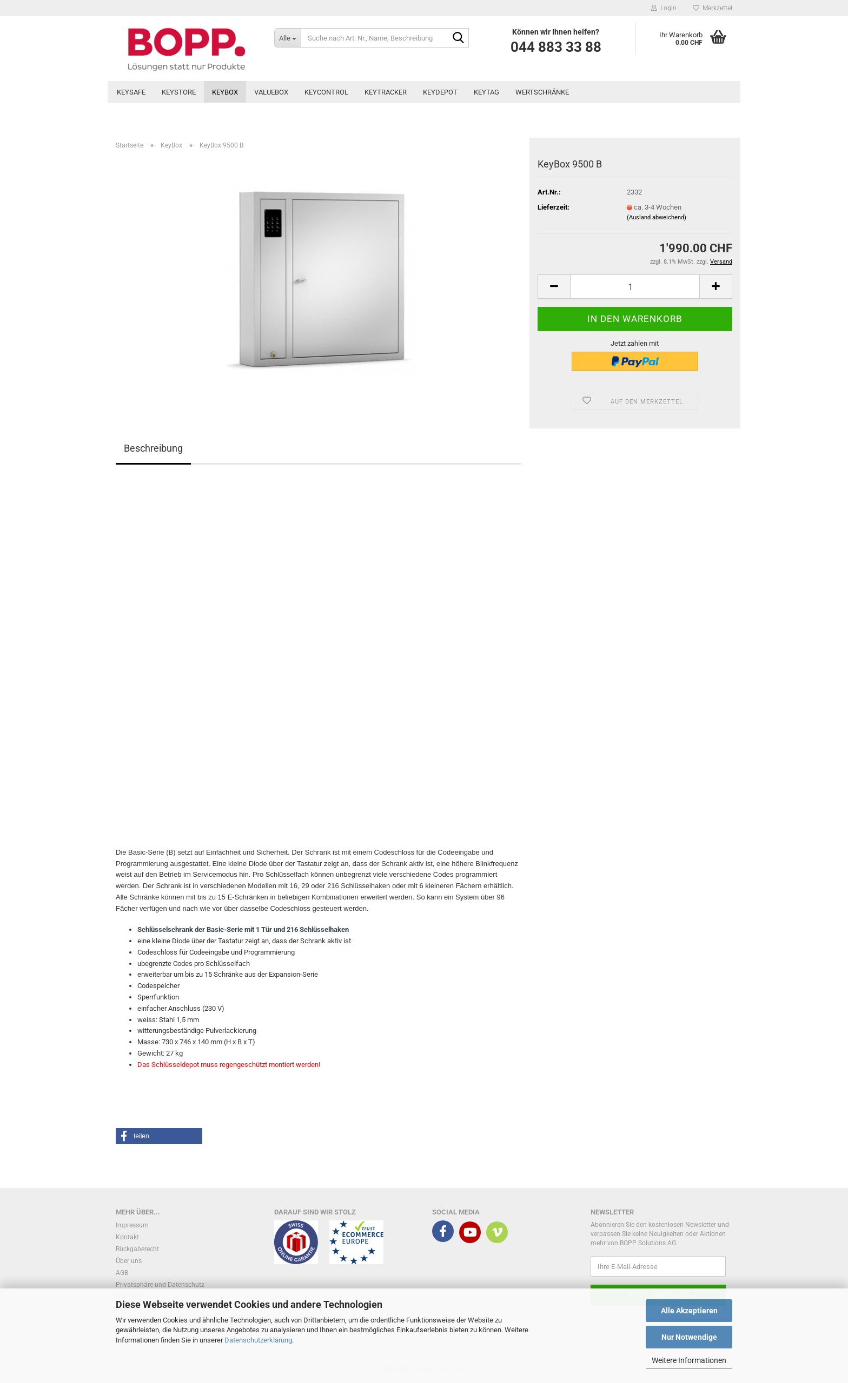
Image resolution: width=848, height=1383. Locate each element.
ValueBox (271, 92)
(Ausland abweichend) (656, 217)
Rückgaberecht (137, 1249)
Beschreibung (153, 448)
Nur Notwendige (689, 1337)
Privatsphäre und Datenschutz (160, 1284)
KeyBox (225, 92)
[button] (554, 286)
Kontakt (127, 1237)
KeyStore (179, 92)
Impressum (132, 1225)
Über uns (129, 1261)
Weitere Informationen (689, 1360)
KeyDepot (440, 92)
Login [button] (664, 8)
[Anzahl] (635, 286)
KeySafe (131, 92)
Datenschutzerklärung (258, 1340)
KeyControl (326, 92)
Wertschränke (542, 92)
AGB (122, 1273)
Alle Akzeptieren (689, 1310)
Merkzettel (712, 8)
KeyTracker (386, 92)
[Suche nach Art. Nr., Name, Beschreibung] (287, 38)
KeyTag (486, 92)
